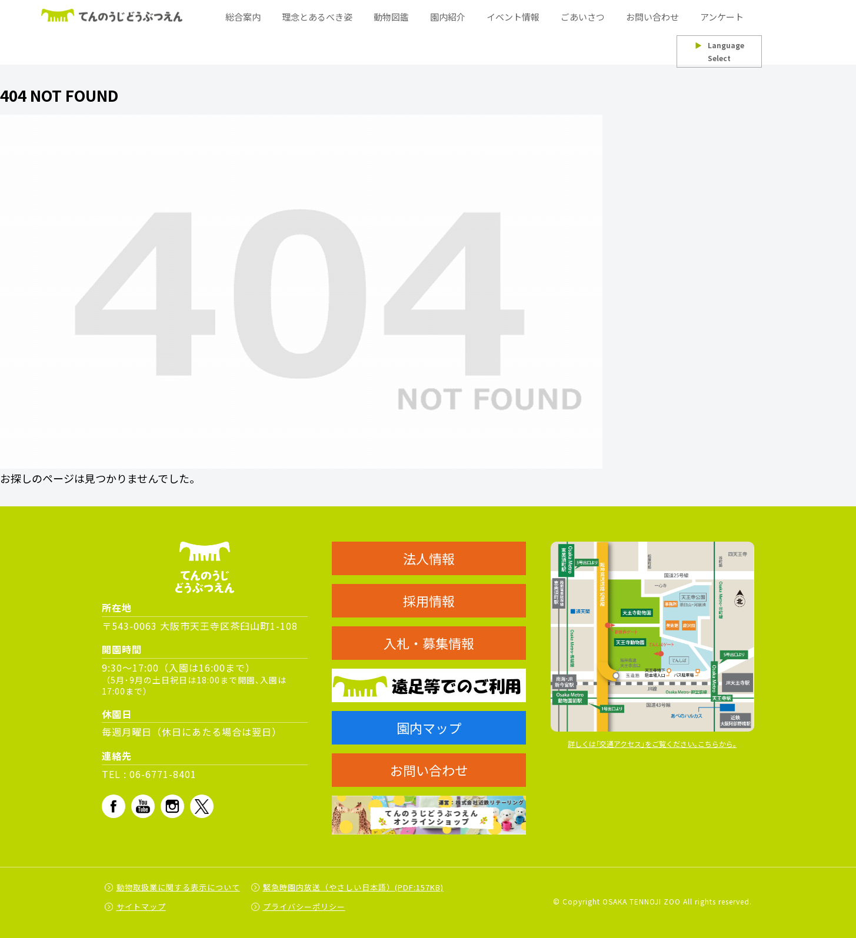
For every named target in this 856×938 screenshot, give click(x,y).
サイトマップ (141, 906)
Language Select (719, 51)
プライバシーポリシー (304, 906)
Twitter (202, 806)
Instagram (172, 806)
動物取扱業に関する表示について (178, 887)
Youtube (143, 806)
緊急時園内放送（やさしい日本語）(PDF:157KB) (353, 887)
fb (113, 806)
